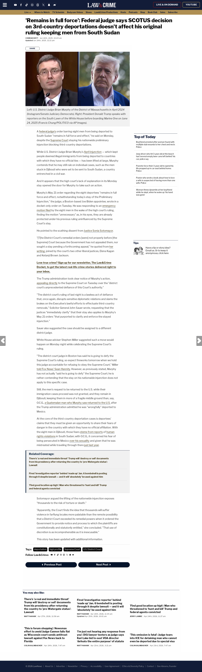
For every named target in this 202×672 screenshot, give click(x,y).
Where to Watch (42, 12)
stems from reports (91, 431)
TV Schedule (58, 12)
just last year (91, 445)
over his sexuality (79, 440)
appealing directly (47, 283)
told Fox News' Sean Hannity (53, 369)
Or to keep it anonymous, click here (157, 252)
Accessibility (96, 666)
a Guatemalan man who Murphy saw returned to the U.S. (77, 402)
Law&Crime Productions (106, 12)
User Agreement (112, 666)
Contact (150, 666)
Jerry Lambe (136, 616)
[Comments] (25, 44)
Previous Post (3, 341)
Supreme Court (59, 140)
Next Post (199, 341)
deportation (40, 549)
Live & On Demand (167, 4)
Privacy (84, 666)
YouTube (191, 4)
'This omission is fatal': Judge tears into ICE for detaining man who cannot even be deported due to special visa (153, 638)
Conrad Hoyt (31, 38)
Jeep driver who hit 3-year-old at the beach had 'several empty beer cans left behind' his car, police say (155, 156)
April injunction (93, 151)
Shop (142, 12)
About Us (49, 666)
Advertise (60, 666)
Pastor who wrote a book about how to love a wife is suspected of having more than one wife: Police (155, 180)
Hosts (123, 12)
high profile (55, 549)
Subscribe (173, 12)
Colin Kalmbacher (33, 645)
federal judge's (47, 131)
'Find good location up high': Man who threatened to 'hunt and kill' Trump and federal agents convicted (153, 609)
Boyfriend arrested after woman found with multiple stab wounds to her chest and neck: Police (155, 144)
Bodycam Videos (75, 12)
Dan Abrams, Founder (166, 666)
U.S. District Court (92, 549)
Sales (162, 12)
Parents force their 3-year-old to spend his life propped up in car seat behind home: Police (154, 168)
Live (27, 12)
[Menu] (5, 5)
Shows (89, 12)
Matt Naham (30, 616)
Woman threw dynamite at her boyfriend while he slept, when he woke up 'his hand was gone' (154, 192)
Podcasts (133, 12)
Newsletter (73, 666)
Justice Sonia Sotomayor (98, 230)
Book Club (152, 12)
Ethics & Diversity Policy (133, 666)
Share (32, 48)
